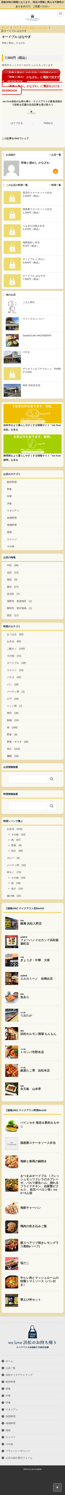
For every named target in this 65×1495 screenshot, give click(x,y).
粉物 (9, 720)
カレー (10, 858)
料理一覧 (56, 185)
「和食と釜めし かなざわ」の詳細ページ (31, 72)
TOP (5, 27)
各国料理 (12, 517)
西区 (9, 615)
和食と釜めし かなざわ (35, 27)
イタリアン (13, 510)
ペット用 (12, 706)
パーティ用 (13, 691)
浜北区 (10, 593)
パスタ (10, 677)
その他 (10, 546)
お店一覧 (56, 154)
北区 (9, 572)
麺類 (9, 756)
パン (9, 684)
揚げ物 (10, 895)
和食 (9, 489)
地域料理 (12, 524)
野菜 (9, 734)
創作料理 (12, 482)
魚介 (9, 748)
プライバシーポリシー (18, 1451)
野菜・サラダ (14, 741)
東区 (9, 586)
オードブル (13, 663)
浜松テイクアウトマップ (19, 1374)
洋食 (9, 503)
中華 (9, 496)
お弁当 (10, 641)
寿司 (9, 713)
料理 (15, 27)
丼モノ (10, 872)
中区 (9, 565)
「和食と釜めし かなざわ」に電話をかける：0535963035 (32, 88)
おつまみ (12, 634)
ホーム (9, 1361)
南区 (9, 579)
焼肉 (9, 532)
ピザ (9, 698)
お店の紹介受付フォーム (19, 1457)
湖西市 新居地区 (16, 601)
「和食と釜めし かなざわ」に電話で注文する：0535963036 (31, 79)
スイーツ (12, 539)
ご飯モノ (12, 648)
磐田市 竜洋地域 (16, 608)
